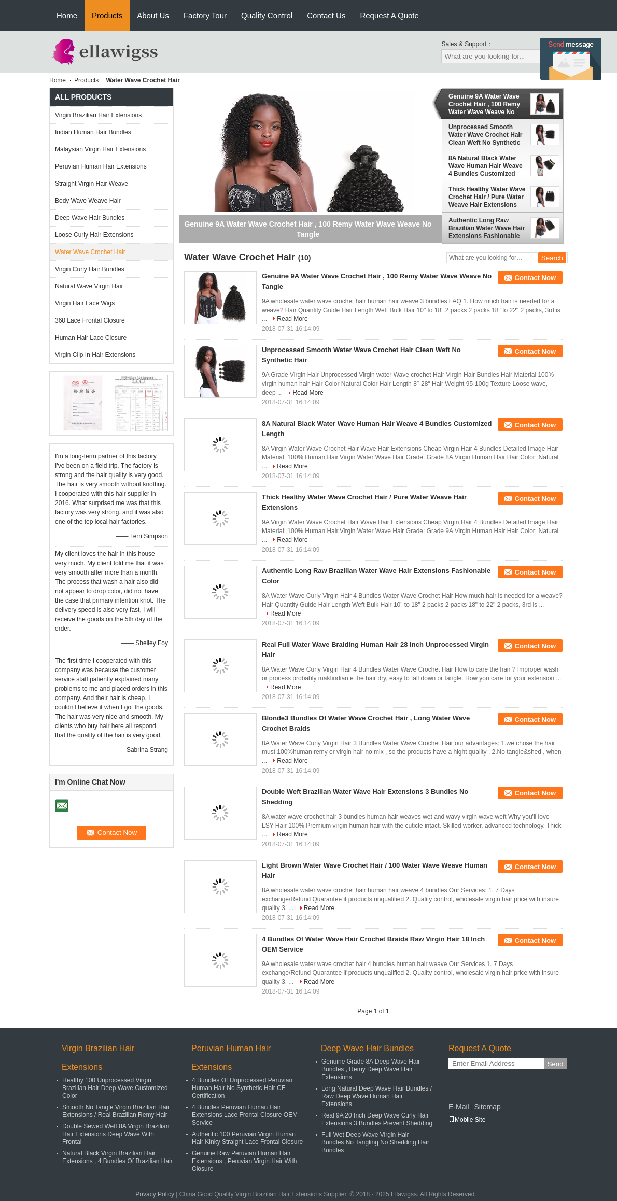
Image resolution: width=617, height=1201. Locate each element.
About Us (153, 15)
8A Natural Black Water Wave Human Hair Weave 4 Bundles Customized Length (485, 166)
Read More (292, 319)
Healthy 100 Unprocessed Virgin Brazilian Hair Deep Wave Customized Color (115, 1088)
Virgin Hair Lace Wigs (85, 303)
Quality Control (266, 15)
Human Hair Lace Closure (91, 337)
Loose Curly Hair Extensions (94, 235)
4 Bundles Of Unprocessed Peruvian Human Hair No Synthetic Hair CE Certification (242, 1088)
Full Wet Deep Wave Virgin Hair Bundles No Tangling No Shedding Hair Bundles (375, 1142)
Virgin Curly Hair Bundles (89, 269)
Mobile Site (466, 1119)
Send (555, 1064)
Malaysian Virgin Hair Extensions (100, 149)
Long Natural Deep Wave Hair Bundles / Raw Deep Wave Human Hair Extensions (376, 1096)
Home (67, 15)
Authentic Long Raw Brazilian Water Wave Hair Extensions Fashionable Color (486, 228)
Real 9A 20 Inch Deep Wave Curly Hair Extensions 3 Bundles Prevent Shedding (376, 1119)
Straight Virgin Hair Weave (91, 183)
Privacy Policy (154, 1194)
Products (107, 15)
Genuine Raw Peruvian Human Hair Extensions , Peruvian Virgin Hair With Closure (244, 1161)
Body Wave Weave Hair (88, 200)
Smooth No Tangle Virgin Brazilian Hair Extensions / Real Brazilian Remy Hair (116, 1111)
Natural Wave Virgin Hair (89, 286)
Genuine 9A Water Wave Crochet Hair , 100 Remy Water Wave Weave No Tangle (484, 104)
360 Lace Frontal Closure (90, 320)
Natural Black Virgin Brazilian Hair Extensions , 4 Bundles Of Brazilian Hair (117, 1157)
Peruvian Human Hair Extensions (101, 166)
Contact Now (535, 278)
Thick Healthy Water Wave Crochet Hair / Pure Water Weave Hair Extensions (487, 197)
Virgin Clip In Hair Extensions (95, 354)
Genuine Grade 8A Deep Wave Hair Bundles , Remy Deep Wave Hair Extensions (370, 1069)
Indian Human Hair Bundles (93, 132)
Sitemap (487, 1106)
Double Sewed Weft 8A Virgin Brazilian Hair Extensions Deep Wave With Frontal (115, 1134)
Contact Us (326, 15)
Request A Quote (389, 15)
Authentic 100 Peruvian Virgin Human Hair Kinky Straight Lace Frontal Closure (247, 1138)
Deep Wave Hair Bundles (89, 217)
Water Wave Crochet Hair (90, 252)
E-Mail (458, 1106)
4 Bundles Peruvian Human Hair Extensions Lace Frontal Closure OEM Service (245, 1115)
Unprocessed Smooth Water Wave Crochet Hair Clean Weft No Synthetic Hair (485, 134)
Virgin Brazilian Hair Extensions (98, 115)
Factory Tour (205, 15)
